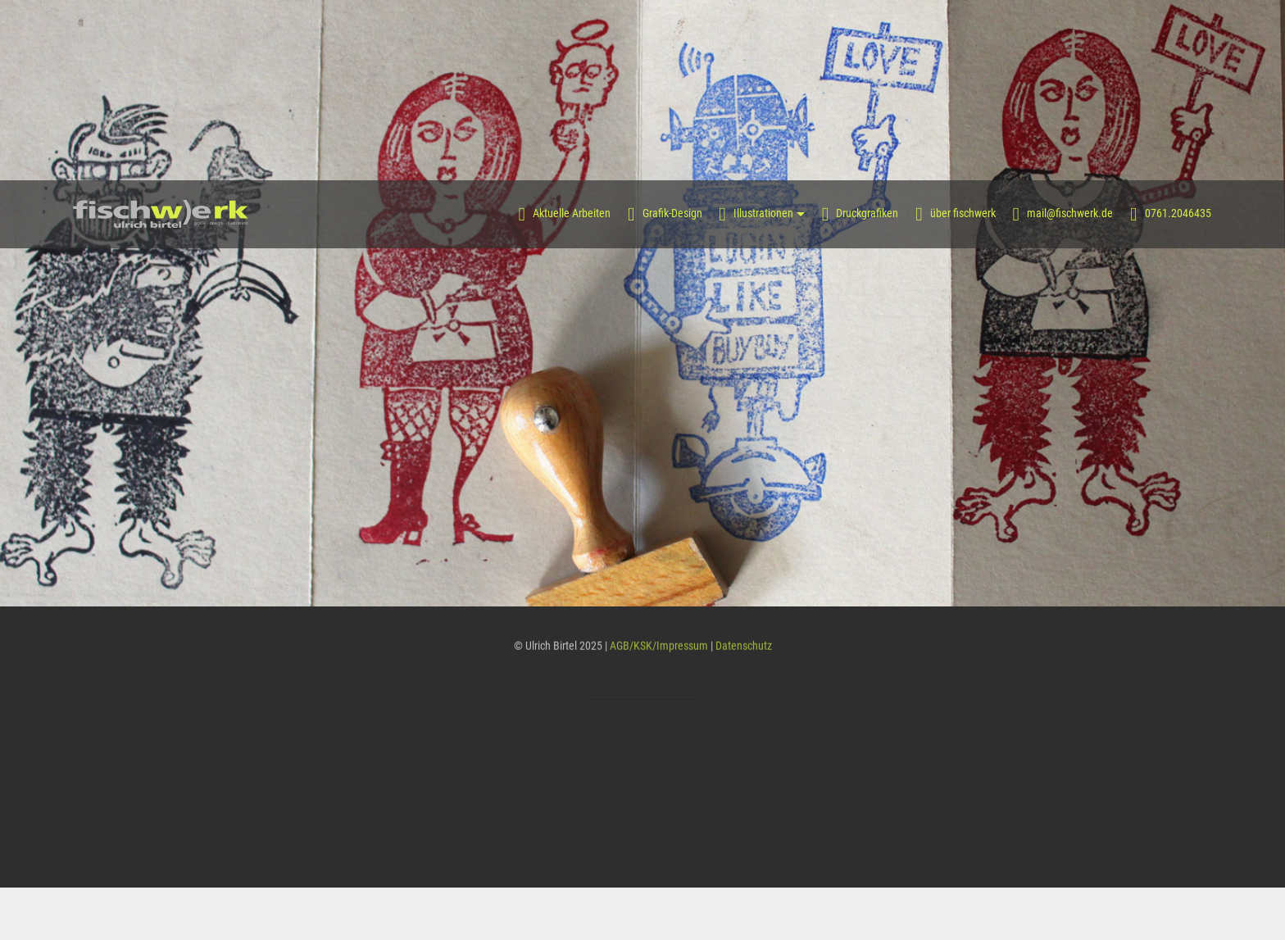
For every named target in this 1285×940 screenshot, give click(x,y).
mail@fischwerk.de (1063, 213)
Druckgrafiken (860, 213)
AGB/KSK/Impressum (659, 649)
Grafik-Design (665, 213)
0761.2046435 (1170, 213)
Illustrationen (756, 213)
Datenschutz (743, 649)
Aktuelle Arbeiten (565, 213)
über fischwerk (955, 213)
